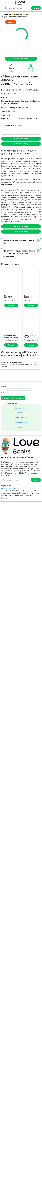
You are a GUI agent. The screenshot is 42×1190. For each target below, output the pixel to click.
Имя (3, 387)
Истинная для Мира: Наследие (11, 336)
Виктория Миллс (9, 300)
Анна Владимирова (10, 340)
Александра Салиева (31, 340)
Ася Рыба (23, 93)
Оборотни (10, 111)
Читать (11, 305)
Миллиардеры (21, 422)
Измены (21, 413)
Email (4, 392)
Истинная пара (21, 417)
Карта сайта (6, 486)
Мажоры (21, 427)
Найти (36, 8)
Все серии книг (21, 408)
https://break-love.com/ (10, 488)
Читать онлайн (21, 58)
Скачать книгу (21, 143)
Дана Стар (27, 300)
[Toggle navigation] (3, 3)
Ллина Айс (12, 93)
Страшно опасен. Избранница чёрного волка (30, 297)
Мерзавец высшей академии (8, 297)
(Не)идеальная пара (30, 336)
